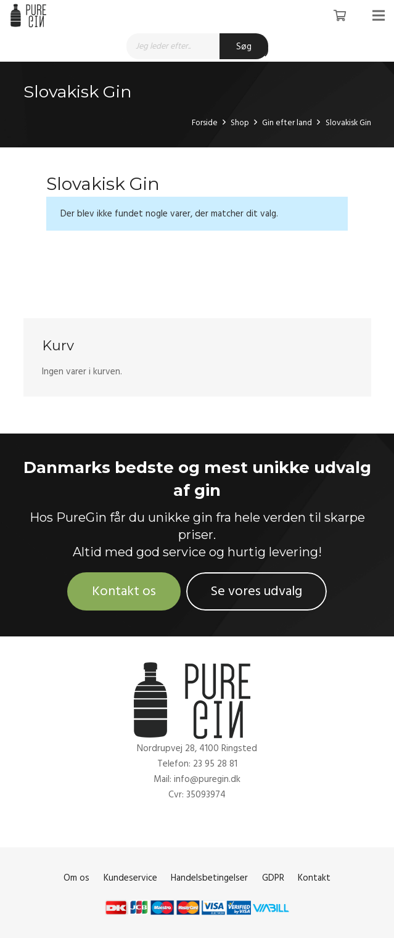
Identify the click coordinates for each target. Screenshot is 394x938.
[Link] (30, 15)
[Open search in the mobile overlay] (197, 46)
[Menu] (378, 15)
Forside (205, 122)
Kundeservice (130, 877)
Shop (240, 122)
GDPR (273, 877)
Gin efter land (287, 122)
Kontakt (314, 877)
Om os (76, 877)
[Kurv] (339, 15)
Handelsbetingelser (209, 877)
